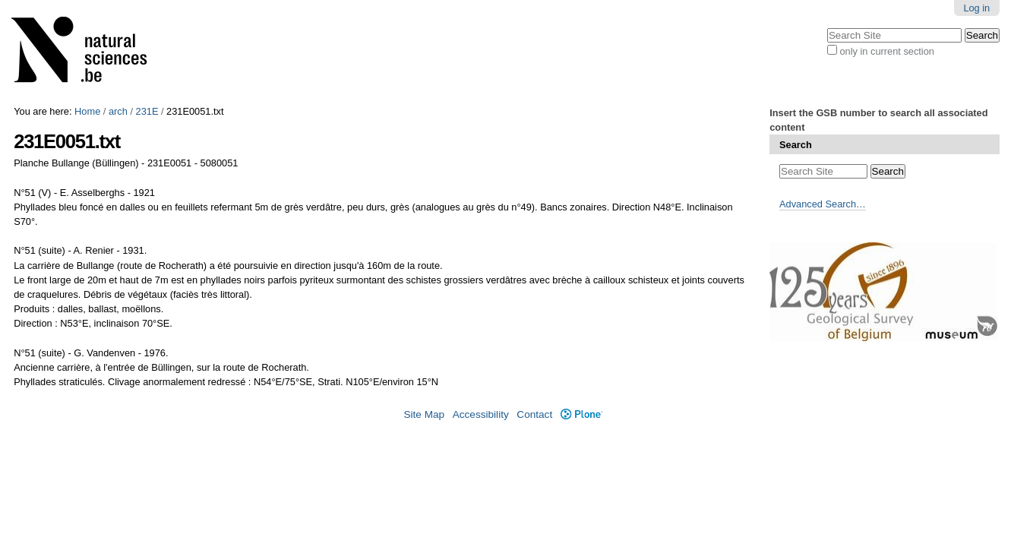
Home (87, 111)
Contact (534, 414)
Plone (581, 414)
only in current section (886, 51)
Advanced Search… (822, 204)
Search (795, 144)
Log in (976, 8)
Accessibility (481, 414)
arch (118, 111)
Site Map (423, 414)
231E (147, 111)
